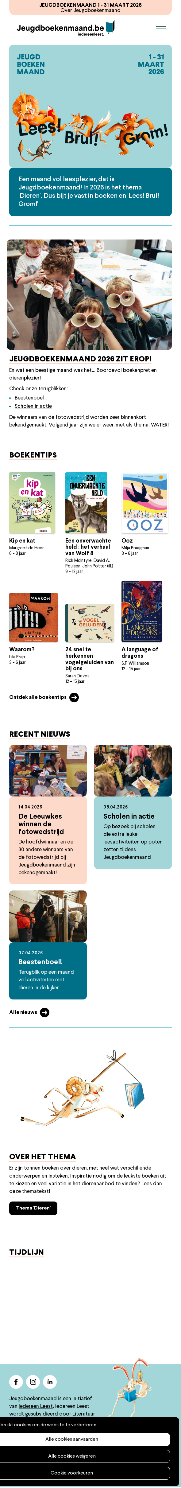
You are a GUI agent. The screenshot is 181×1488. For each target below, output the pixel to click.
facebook (16, 1382)
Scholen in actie (33, 407)
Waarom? (22, 650)
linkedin (50, 1382)
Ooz (127, 541)
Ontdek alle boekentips (38, 697)
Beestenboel (29, 398)
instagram (33, 1382)
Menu (161, 28)
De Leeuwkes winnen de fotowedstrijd (41, 825)
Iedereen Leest (36, 1406)
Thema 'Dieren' (33, 1208)
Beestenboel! (40, 963)
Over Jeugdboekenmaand (90, 10)
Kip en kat (22, 541)
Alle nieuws (23, 1012)
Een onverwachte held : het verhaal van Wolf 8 (88, 548)
